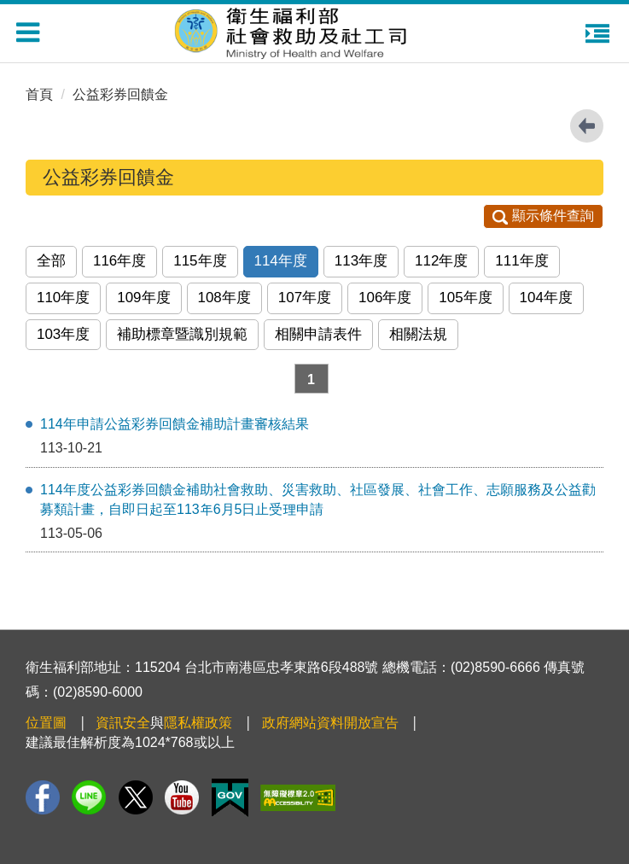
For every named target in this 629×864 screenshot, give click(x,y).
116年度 (119, 261)
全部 (51, 261)
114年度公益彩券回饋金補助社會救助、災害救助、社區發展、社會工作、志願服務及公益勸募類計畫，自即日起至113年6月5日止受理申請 (318, 499)
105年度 (465, 297)
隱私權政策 (198, 722)
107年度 (304, 297)
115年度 (199, 261)
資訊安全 (123, 722)
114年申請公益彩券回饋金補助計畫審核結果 (174, 424)
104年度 (546, 297)
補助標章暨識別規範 (182, 334)
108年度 (224, 297)
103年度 (63, 334)
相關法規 (418, 334)
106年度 (384, 297)
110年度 (63, 297)
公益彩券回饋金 (120, 94)
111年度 (521, 261)
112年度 (441, 261)
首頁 (39, 94)
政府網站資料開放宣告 (330, 722)
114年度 (280, 261)
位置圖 (46, 722)
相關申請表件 (318, 334)
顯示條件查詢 (543, 215)
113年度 (361, 261)
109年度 (143, 297)
